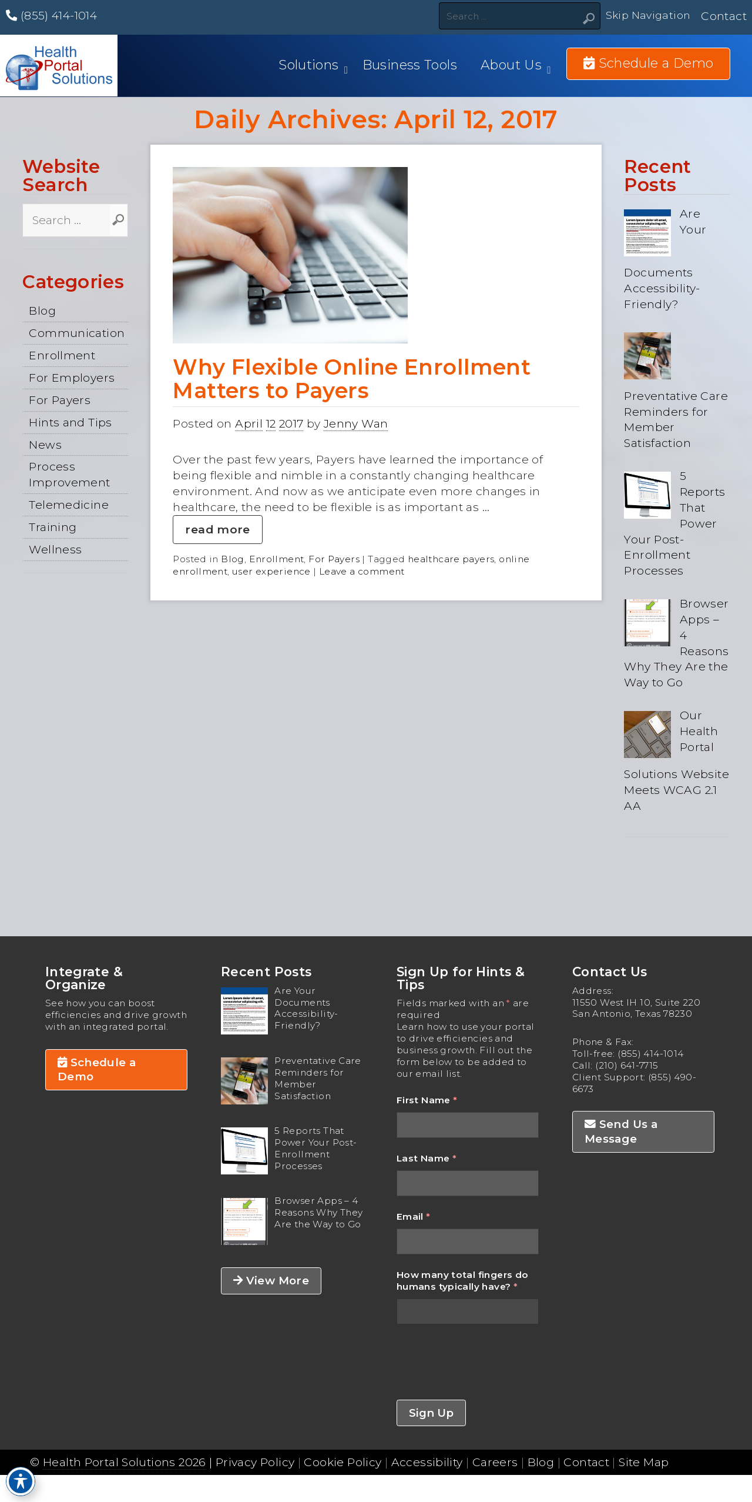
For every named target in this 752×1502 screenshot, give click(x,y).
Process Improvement (69, 474)
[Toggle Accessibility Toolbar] (20, 1481)
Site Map (644, 1462)
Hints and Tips (70, 422)
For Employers (72, 378)
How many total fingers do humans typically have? (463, 1280)
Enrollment (62, 355)
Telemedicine (69, 505)
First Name (427, 1100)
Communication (77, 333)
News (45, 445)
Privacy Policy (255, 1462)
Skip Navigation (646, 16)
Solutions (308, 65)
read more (217, 529)
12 (271, 423)
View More (271, 1280)
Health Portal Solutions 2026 (124, 1462)
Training (52, 527)
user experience (271, 571)
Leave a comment (362, 571)
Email (414, 1216)
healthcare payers (451, 559)
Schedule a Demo (97, 1069)
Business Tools (409, 65)
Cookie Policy (342, 1462)
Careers (495, 1462)
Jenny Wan (356, 423)
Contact (724, 16)
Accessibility (427, 1462)
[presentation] (486, 1362)
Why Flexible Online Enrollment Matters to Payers (352, 378)
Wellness (55, 549)
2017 (291, 423)
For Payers (59, 400)
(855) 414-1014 (51, 15)
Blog (42, 310)
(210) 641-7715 (626, 1065)
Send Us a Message (621, 1131)
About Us (511, 65)
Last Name (426, 1158)
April (249, 423)
